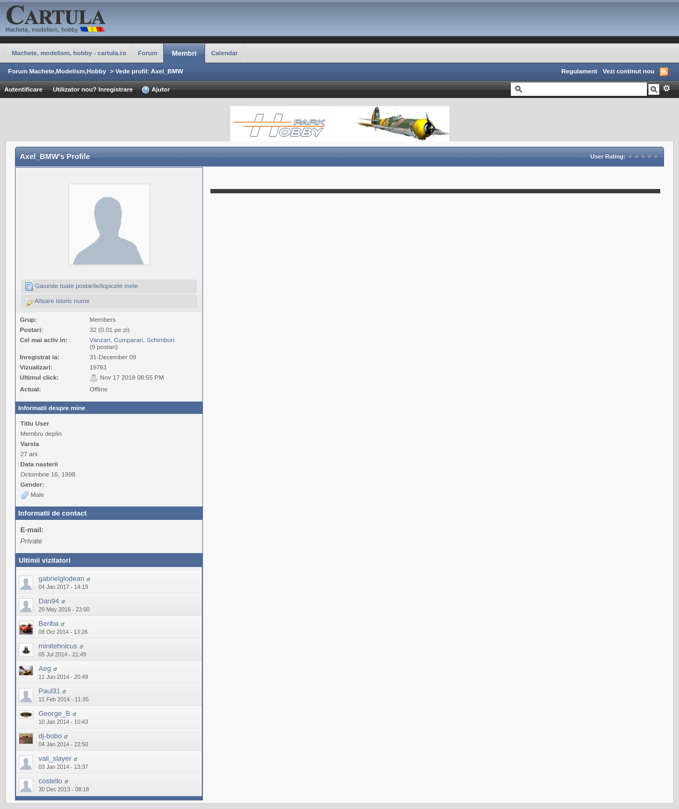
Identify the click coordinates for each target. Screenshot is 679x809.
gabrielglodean (61, 578)
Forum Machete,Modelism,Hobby (57, 70)
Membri (184, 53)
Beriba (49, 623)
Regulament (579, 70)
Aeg (45, 668)
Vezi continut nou (628, 70)
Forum (147, 52)
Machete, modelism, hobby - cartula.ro (69, 52)
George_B (54, 713)
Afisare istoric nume (57, 301)
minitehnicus (58, 646)
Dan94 (49, 601)
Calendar (224, 52)
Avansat (666, 88)
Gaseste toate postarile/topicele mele (81, 286)
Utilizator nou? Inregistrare (93, 89)
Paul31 (49, 691)
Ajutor (155, 90)
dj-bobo (50, 736)
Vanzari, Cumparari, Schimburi (131, 339)
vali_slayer (55, 758)
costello (50, 781)
